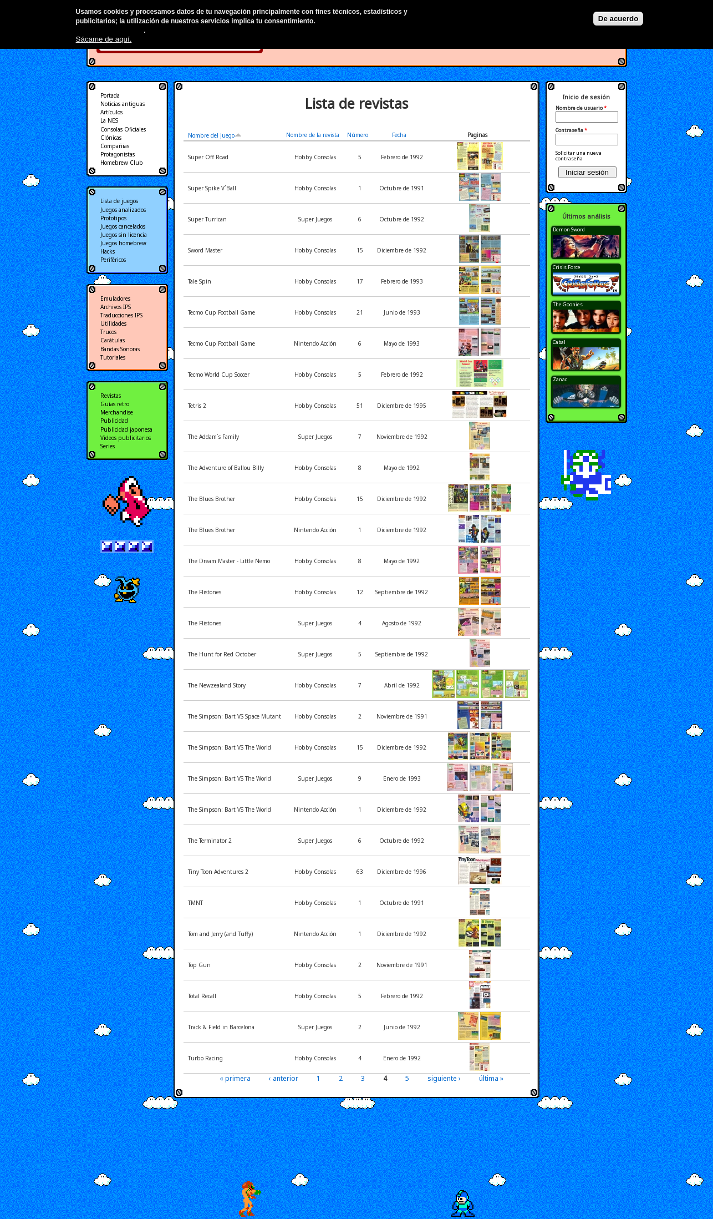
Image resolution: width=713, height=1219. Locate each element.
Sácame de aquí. (104, 39)
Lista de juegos (119, 201)
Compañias (114, 146)
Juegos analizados (123, 210)
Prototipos (113, 218)
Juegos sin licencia (123, 235)
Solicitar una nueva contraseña (579, 155)
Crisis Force (566, 267)
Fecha (399, 135)
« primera (235, 1078)
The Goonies (568, 304)
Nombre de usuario (581, 108)
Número (357, 135)
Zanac (560, 379)
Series (107, 446)
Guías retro (114, 404)
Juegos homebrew (123, 243)
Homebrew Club (121, 162)
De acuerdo (618, 18)
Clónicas (110, 137)
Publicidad (114, 420)
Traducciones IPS (121, 315)
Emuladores (115, 298)
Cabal (559, 342)
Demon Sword (569, 229)
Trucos (108, 332)
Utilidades (113, 323)
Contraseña (571, 130)
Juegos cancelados (122, 226)
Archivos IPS (115, 307)
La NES (109, 120)
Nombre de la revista (312, 135)
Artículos (111, 112)
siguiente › (444, 1078)
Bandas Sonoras (120, 349)
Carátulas (112, 340)
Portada (110, 95)
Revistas (110, 395)
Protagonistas (117, 154)
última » (491, 1078)
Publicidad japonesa (126, 429)
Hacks (107, 251)
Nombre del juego (215, 135)
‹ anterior (283, 1078)
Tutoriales (112, 357)
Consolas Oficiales (123, 129)
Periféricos (113, 260)
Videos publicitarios (125, 438)
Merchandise (116, 412)
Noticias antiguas (122, 104)
